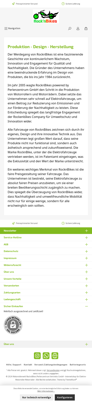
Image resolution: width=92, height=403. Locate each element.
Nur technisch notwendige (36, 397)
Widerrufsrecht (12, 264)
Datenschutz (11, 251)
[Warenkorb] (86, 28)
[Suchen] (70, 28)
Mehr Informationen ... (46, 391)
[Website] (55, 355)
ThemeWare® (71, 379)
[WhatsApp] (46, 355)
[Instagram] (37, 355)
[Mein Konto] (78, 28)
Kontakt (28, 364)
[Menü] (12, 28)
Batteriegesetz (78, 364)
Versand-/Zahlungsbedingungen (50, 364)
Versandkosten (53, 370)
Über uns (9, 271)
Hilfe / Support (13, 364)
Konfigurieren (64, 397)
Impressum (10, 258)
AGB (6, 244)
